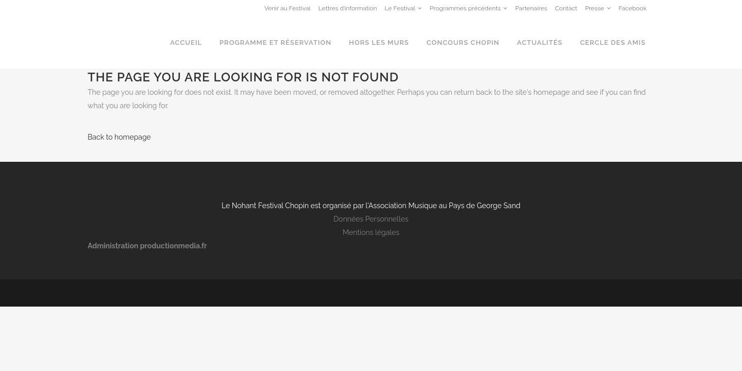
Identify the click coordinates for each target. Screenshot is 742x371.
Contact (566, 8)
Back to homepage (119, 137)
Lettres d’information (347, 8)
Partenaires (531, 8)
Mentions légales (371, 232)
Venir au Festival (287, 8)
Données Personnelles (370, 219)
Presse (594, 8)
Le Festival (400, 8)
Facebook (633, 8)
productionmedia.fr (173, 246)
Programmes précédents (465, 8)
